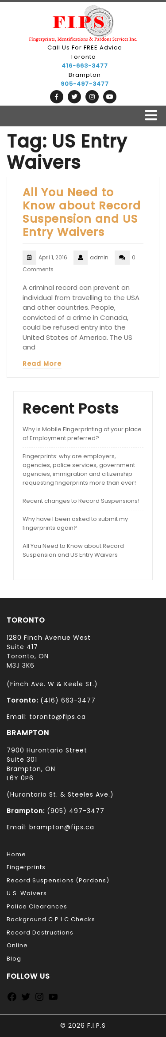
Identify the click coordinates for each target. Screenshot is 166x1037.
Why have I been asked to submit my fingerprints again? (75, 523)
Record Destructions (40, 932)
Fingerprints (26, 867)
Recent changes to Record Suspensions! (81, 501)
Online (17, 945)
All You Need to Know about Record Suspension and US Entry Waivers (82, 212)
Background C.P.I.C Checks (51, 919)
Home (16, 854)
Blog (14, 958)
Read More (42, 363)
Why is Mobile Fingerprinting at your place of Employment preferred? (82, 433)
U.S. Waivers (27, 893)
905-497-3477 (85, 84)
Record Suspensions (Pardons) (58, 880)
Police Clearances (37, 906)
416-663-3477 (85, 65)
